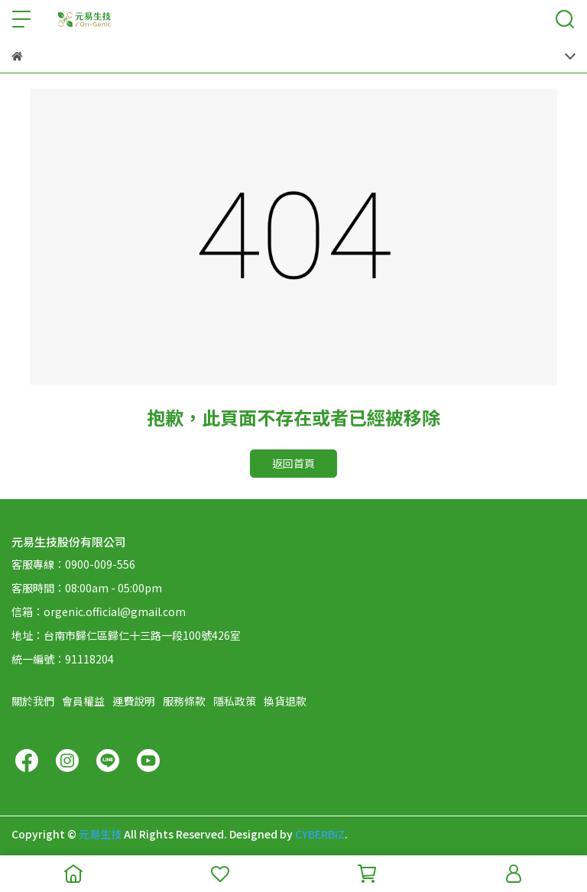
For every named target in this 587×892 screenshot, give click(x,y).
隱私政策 (234, 701)
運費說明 (133, 701)
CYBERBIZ (320, 834)
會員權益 (83, 701)
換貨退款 (285, 701)
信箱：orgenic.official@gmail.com (98, 611)
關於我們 (32, 701)
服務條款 (184, 701)
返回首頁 (293, 463)
